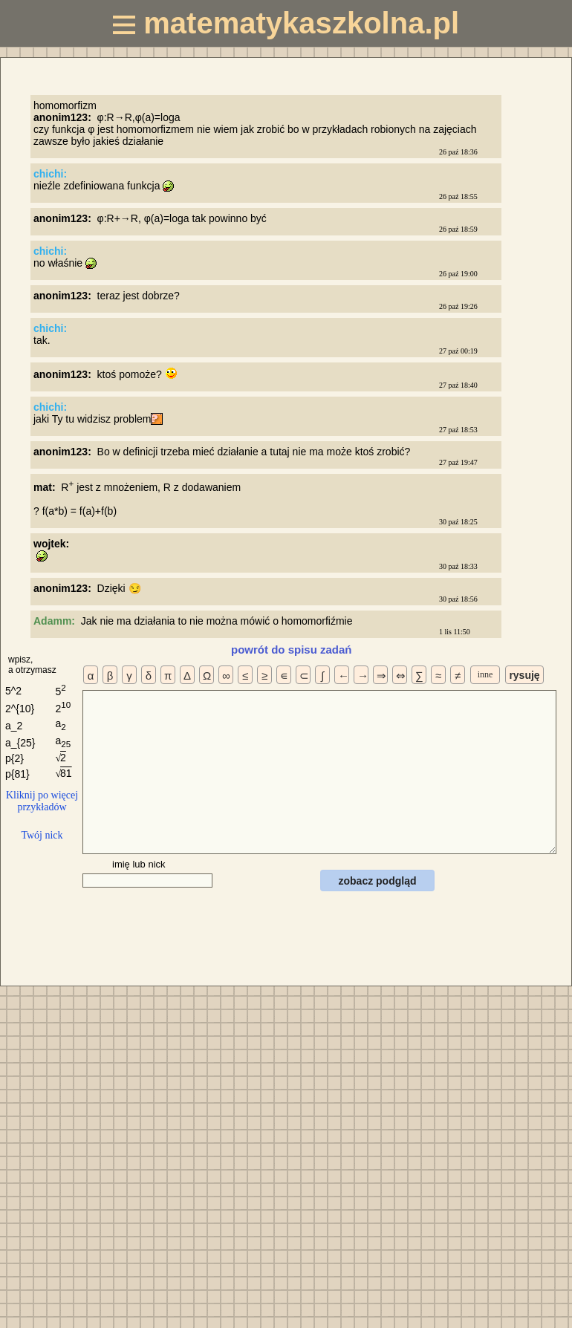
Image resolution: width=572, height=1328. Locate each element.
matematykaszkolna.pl (286, 23)
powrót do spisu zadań (291, 649)
